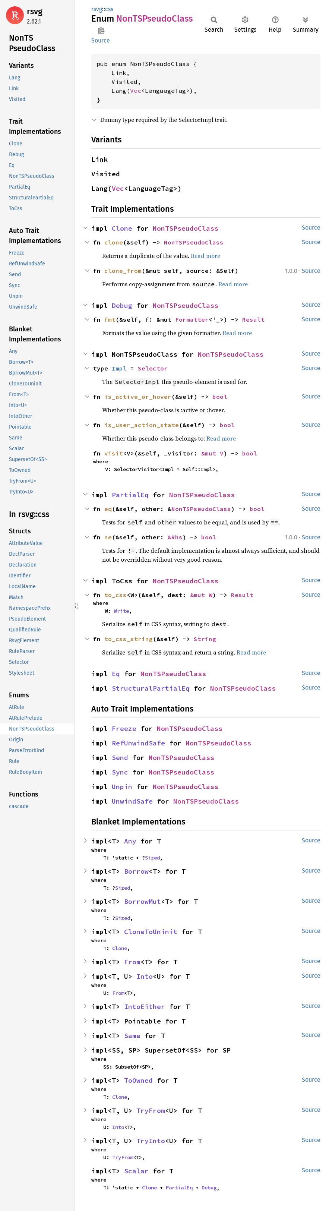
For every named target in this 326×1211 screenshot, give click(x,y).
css (109, 9)
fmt (109, 319)
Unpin (122, 786)
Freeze (124, 728)
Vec (135, 90)
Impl (119, 368)
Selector (153, 368)
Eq (116, 673)
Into (144, 976)
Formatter (192, 319)
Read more (205, 256)
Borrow (136, 871)
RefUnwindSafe (138, 743)
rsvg (34, 11)
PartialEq (130, 495)
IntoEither (144, 1006)
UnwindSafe (132, 801)
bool (219, 396)
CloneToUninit (150, 931)
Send (120, 757)
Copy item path (101, 30)
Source (100, 40)
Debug (122, 305)
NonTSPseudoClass (185, 228)
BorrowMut (142, 901)
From (132, 962)
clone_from (123, 270)
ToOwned (138, 1080)
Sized (152, 857)
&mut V (212, 453)
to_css (115, 595)
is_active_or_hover (137, 396)
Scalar (136, 1171)
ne (108, 537)
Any (130, 841)
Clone (122, 228)
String (205, 639)
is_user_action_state (141, 425)
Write (121, 611)
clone (113, 242)
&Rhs (175, 537)
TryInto (150, 1140)
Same (132, 1035)
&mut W (201, 595)
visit (113, 453)
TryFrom (150, 1110)
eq (108, 509)
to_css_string (128, 639)
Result (253, 319)
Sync (120, 772)
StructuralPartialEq (151, 688)
